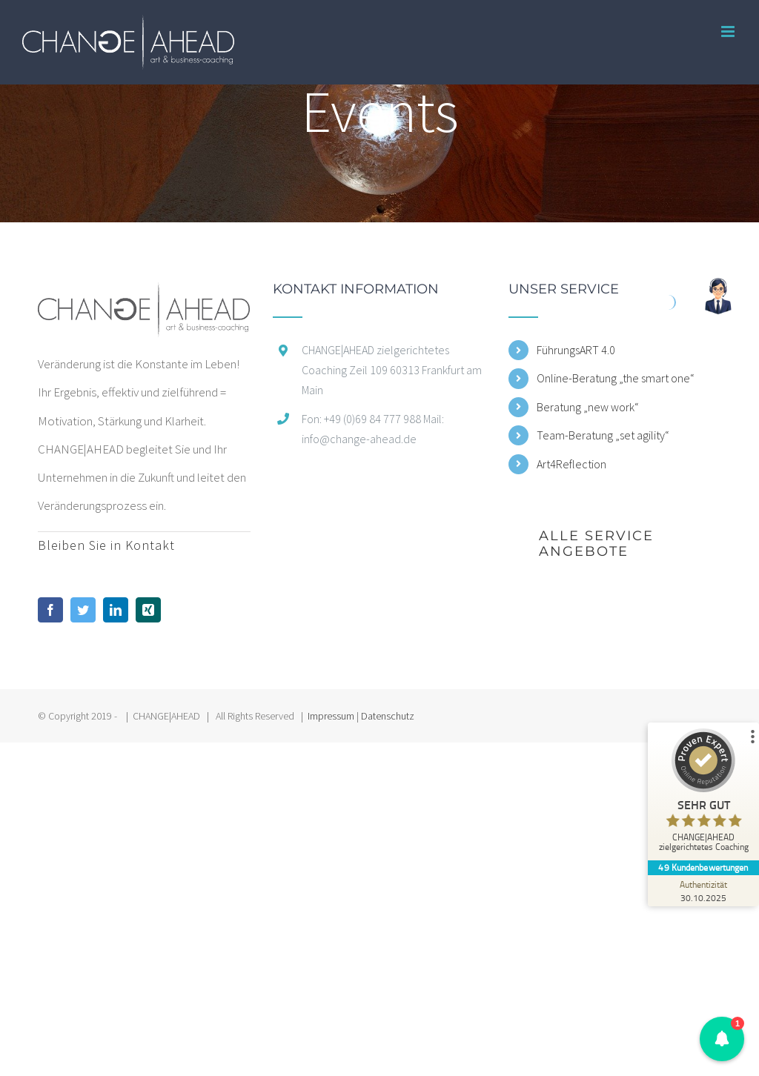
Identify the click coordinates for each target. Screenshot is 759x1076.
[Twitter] (83, 609)
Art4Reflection (571, 463)
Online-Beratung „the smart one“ (616, 378)
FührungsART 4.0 (576, 349)
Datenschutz (387, 716)
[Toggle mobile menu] (729, 31)
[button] (722, 1039)
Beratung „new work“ (588, 406)
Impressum (331, 716)
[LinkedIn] (115, 609)
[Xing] (148, 609)
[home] (144, 296)
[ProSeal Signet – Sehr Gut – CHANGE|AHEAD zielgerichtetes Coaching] (703, 793)
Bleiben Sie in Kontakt (106, 545)
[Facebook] (50, 609)
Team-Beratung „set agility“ (603, 435)
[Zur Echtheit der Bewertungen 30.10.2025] (703, 890)
